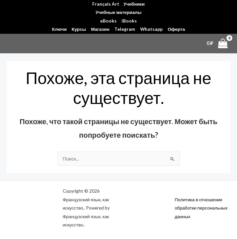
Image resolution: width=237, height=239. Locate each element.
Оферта (176, 29)
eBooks (108, 21)
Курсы (79, 29)
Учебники (133, 4)
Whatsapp (151, 29)
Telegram (124, 29)
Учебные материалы (118, 12)
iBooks (129, 21)
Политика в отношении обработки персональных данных (201, 208)
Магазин (100, 29)
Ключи (59, 29)
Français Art (105, 4)
